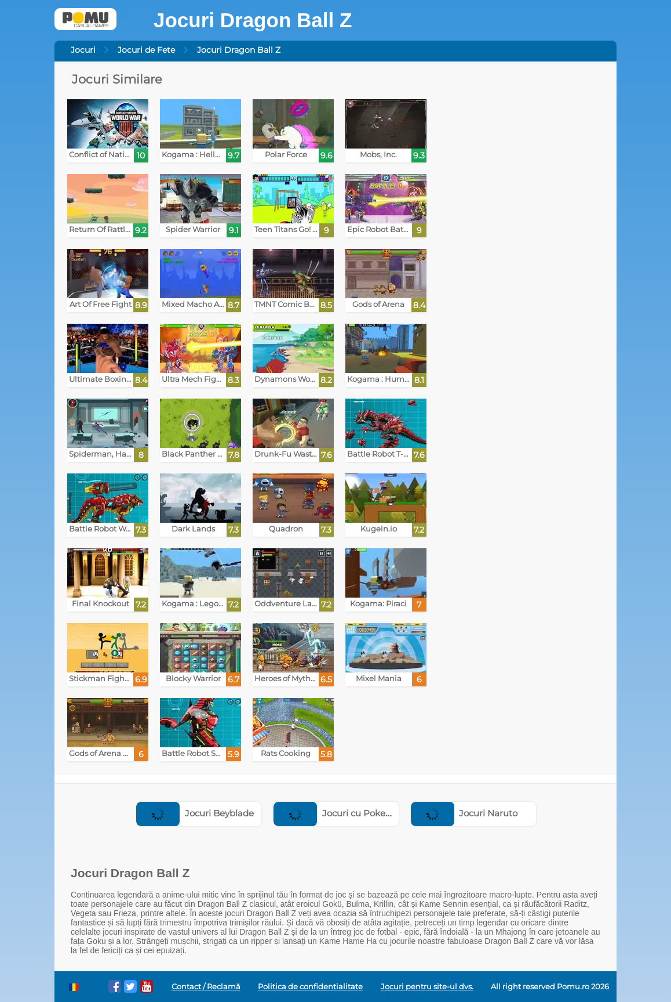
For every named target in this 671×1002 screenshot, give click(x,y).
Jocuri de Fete (146, 50)
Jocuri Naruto (464, 813)
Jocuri (83, 50)
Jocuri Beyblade (195, 813)
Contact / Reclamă (206, 986)
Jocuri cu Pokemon (339, 813)
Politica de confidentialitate (310, 986)
